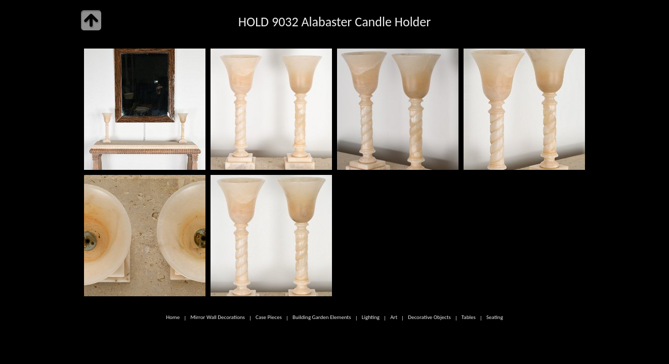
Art (393, 317)
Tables (469, 317)
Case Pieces (269, 317)
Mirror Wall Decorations (217, 317)
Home (173, 317)
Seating (494, 317)
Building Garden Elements (321, 317)
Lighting (371, 317)
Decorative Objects (429, 317)
